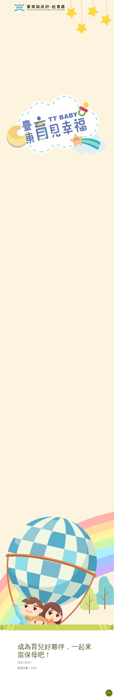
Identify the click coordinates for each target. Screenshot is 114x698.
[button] (109, 693)
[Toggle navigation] (57, 627)
